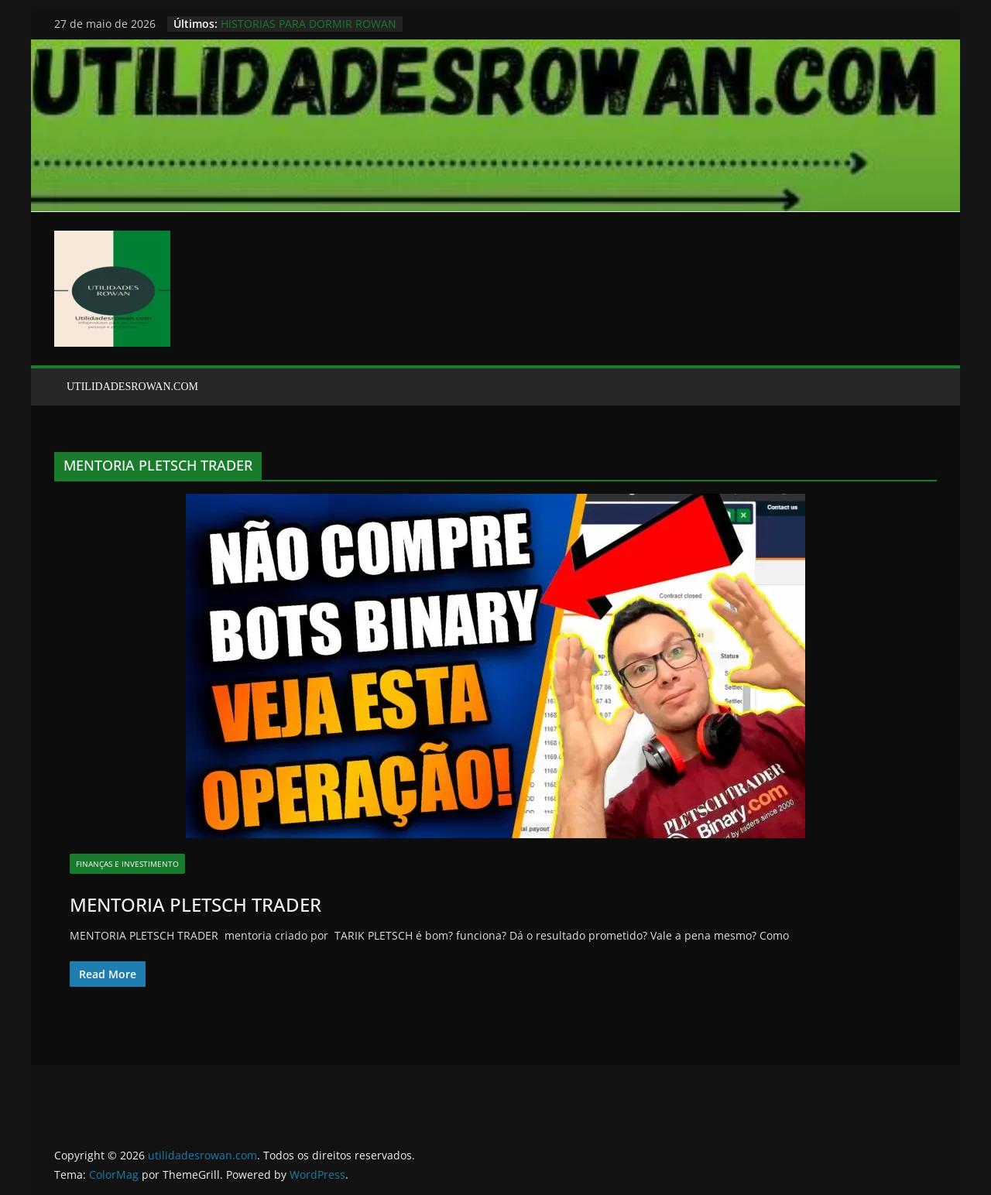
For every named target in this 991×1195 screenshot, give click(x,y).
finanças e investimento (127, 863)
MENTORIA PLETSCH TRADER (195, 904)
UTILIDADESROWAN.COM (132, 386)
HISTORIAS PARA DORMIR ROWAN (308, 23)
